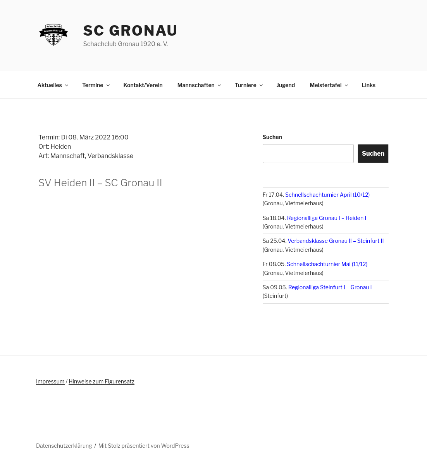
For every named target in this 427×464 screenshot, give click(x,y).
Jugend (286, 85)
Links (369, 85)
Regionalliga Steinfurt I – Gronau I (330, 287)
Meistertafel (329, 85)
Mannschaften (199, 85)
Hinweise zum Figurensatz (101, 381)
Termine (96, 85)
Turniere (249, 85)
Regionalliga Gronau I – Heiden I (327, 218)
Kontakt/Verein (143, 85)
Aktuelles (53, 85)
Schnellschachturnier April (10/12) (327, 194)
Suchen (272, 137)
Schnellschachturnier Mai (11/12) (327, 264)
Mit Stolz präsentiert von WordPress (143, 445)
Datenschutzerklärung (64, 445)
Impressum (50, 381)
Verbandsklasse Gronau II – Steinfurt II (336, 240)
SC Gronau (130, 30)
